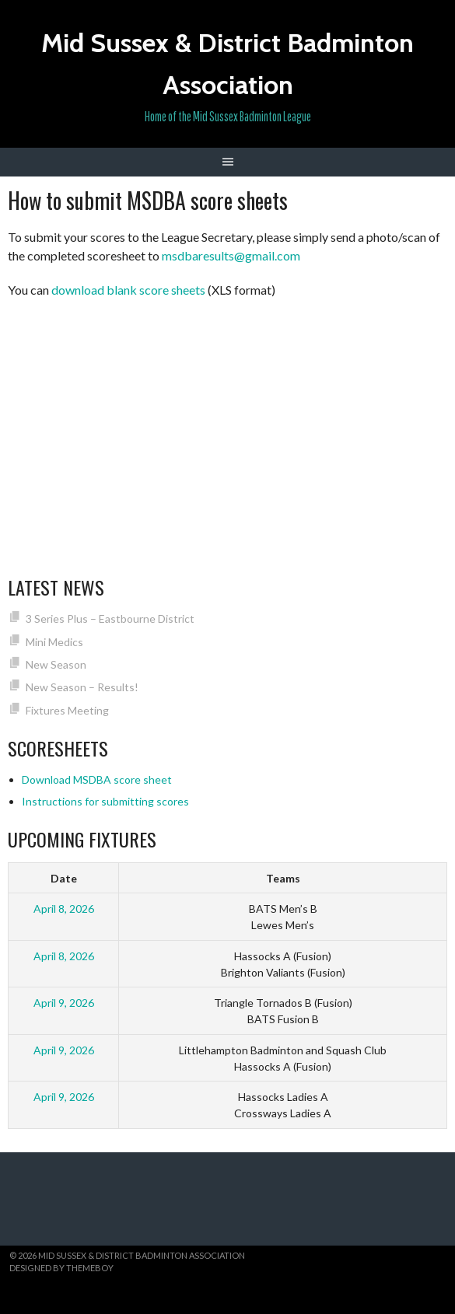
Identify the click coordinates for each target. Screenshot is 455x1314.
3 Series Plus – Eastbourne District (110, 618)
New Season (56, 664)
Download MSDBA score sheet (97, 779)
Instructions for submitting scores (105, 801)
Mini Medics (54, 641)
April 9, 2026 (63, 1002)
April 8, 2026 (63, 908)
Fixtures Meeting (67, 710)
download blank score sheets (128, 289)
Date (64, 878)
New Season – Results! (82, 687)
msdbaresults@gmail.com (231, 255)
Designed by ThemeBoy (61, 1268)
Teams (283, 878)
